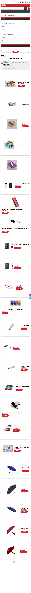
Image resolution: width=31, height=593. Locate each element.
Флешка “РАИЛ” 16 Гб (25, 366)
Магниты (3, 32)
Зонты (3, 29)
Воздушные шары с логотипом (23, 82)
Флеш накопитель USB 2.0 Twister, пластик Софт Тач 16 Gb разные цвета (15, 309)
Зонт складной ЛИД (25, 467)
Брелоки (3, 26)
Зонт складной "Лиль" (25, 528)
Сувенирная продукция (16, 25)
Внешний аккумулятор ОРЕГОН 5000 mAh (21, 264)
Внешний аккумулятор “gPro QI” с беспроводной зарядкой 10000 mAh (14, 228)
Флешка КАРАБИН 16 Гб (25, 325)
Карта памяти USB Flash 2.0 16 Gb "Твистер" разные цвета (12, 412)
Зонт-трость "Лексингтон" (24, 548)
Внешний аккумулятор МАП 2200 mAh (22, 285)
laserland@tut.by (13, 1)
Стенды (16, 40)
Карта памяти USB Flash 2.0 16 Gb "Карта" (21, 447)
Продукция (4, 15)
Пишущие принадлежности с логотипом (16, 23)
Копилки (3, 37)
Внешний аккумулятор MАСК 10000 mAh (22, 183)
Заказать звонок (4, 1)
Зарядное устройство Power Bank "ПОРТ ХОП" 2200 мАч (12, 209)
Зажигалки (4, 31)
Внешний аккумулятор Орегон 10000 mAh (21, 244)
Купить (21, 85)
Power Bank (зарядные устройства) (7, 34)
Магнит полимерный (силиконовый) (22, 144)
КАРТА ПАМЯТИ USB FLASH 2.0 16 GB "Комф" (21, 427)
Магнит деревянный (25, 122)
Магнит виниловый (25, 165)
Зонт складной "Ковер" (25, 508)
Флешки (3, 35)
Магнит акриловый (25, 104)
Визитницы (4, 28)
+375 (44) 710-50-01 (24, 2)
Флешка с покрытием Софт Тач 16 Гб (22, 386)
